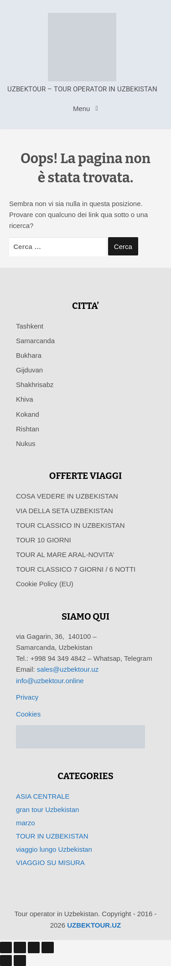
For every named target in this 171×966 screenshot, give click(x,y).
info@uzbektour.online (50, 681)
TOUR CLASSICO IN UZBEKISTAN (70, 525)
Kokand (27, 414)
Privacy (27, 697)
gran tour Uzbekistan (47, 809)
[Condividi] (34, 947)
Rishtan (27, 429)
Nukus (26, 443)
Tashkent (29, 326)
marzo (25, 823)
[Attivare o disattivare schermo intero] (20, 947)
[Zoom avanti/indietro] (6, 947)
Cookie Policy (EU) (44, 584)
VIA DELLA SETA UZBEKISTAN (64, 511)
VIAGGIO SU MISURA (50, 862)
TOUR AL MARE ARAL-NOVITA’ (65, 554)
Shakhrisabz (35, 384)
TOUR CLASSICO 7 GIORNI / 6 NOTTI (75, 569)
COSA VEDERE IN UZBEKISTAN (67, 496)
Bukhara (28, 355)
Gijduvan (29, 370)
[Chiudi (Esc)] (47, 947)
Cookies (28, 714)
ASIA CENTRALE (43, 796)
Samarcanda (35, 341)
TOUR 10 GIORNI (43, 540)
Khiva (24, 399)
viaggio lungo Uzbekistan (54, 849)
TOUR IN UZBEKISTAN (52, 836)
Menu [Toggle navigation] (82, 108)
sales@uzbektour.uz (67, 669)
